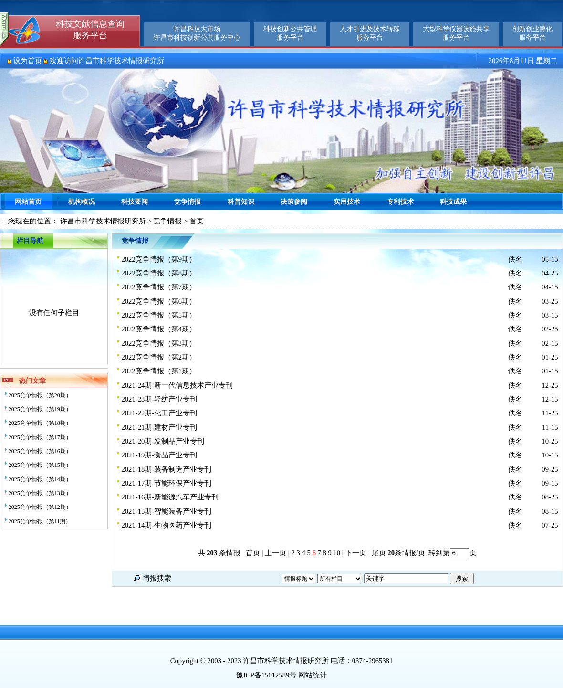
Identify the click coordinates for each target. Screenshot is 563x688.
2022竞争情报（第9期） (158, 259)
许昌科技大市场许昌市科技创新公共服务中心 (197, 33)
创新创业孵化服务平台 (532, 33)
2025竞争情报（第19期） (40, 409)
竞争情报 (187, 201)
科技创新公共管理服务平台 (290, 33)
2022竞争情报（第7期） (158, 287)
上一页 (275, 553)
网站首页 (28, 201)
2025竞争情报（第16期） (40, 451)
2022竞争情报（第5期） (158, 315)
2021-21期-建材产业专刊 (159, 427)
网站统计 (312, 675)
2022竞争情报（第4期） (158, 329)
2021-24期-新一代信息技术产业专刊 (177, 385)
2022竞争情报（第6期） (158, 301)
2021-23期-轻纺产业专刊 (159, 399)
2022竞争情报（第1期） (158, 371)
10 (336, 553)
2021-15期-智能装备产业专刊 (166, 511)
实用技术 (347, 201)
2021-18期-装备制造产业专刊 (166, 469)
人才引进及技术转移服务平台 (370, 33)
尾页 (378, 553)
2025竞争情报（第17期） (40, 437)
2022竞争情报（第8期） (158, 273)
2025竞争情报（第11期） (40, 521)
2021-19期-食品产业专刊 (159, 455)
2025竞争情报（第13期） (40, 493)
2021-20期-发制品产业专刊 (162, 441)
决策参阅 (294, 201)
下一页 (355, 553)
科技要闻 (134, 201)
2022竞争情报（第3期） (158, 343)
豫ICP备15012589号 (266, 675)
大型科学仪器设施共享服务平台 (456, 33)
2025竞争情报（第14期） (40, 479)
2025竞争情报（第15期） (40, 465)
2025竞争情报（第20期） (40, 395)
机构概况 (81, 201)
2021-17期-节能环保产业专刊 (166, 483)
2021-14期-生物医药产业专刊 (166, 525)
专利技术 (400, 201)
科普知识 (241, 201)
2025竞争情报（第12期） (40, 507)
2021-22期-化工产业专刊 (159, 413)
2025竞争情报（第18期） (40, 423)
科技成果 (453, 201)
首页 (253, 553)
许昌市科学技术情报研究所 (103, 221)
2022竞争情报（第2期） (158, 357)
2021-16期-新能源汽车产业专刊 (170, 497)
